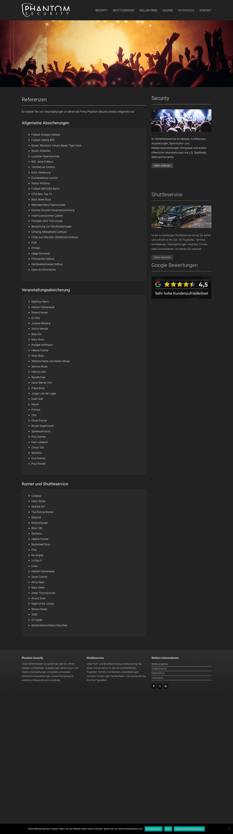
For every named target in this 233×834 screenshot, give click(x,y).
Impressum (157, 693)
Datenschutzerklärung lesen (189, 829)
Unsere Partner (159, 683)
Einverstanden (153, 829)
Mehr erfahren (162, 169)
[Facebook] (154, 701)
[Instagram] (159, 701)
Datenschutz (158, 688)
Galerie (168, 10)
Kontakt (205, 10)
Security (101, 10)
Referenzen (186, 10)
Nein (168, 829)
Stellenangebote (160, 679)
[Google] (165, 701)
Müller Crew (148, 10)
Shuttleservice (123, 10)
